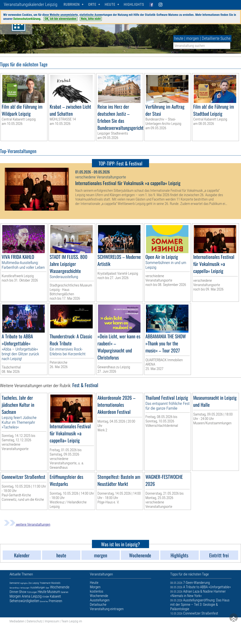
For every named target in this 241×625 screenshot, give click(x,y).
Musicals (55, 582)
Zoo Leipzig (33, 583)
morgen (192, 38)
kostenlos (96, 591)
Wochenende (59, 587)
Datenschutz (34, 621)
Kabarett (55, 596)
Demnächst (14, 583)
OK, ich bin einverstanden (60, 19)
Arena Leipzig (32, 596)
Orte (92, 4)
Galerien (64, 592)
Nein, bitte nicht (91, 19)
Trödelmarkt (45, 583)
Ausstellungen (37, 587)
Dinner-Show (18, 592)
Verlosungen (25, 588)
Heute (42, 591)
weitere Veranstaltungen (27, 524)
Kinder (45, 596)
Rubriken (72, 4)
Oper (47, 588)
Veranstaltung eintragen (107, 609)
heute (178, 38)
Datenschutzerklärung (26, 19)
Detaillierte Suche (216, 38)
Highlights (134, 4)
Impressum (52, 621)
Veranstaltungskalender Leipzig (30, 4)
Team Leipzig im (71, 621)
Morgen (15, 596)
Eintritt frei (44, 601)
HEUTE (110, 4)
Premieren (55, 601)
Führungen (32, 592)
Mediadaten (17, 621)
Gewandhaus (14, 588)
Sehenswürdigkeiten (24, 601)
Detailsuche (98, 604)
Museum (53, 591)
